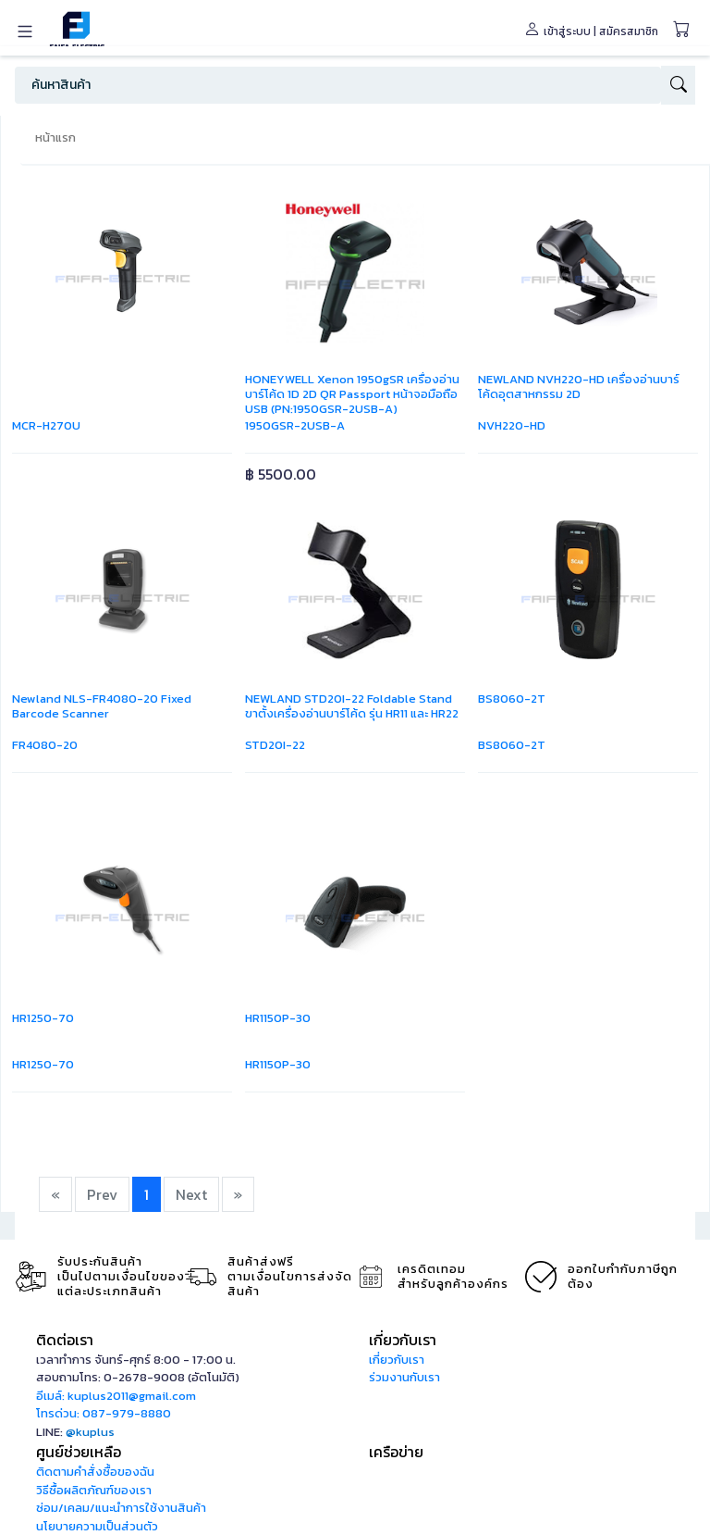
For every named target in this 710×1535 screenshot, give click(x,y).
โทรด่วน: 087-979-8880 (103, 1413)
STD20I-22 (275, 745)
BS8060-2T (511, 698)
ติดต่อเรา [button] (64, 1340)
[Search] (338, 85)
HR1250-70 (43, 1018)
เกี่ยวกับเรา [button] (402, 1340)
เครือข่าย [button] (396, 1452)
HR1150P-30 (278, 1018)
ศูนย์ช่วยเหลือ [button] (78, 1452)
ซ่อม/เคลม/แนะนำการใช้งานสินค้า (121, 1507)
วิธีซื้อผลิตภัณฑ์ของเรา (94, 1490)
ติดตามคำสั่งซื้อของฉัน (95, 1471)
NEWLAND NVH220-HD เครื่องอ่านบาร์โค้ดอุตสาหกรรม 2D (578, 386)
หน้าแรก (55, 137)
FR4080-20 (45, 745)
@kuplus (90, 1432)
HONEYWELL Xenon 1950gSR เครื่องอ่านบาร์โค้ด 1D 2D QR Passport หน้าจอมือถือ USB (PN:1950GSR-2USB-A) (352, 394)
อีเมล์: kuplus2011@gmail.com (116, 1395)
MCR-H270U (46, 425)
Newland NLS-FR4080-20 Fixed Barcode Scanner (101, 706)
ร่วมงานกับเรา (404, 1377)
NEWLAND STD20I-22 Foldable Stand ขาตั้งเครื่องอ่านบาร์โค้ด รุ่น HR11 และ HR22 (352, 706)
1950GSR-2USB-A (295, 425)
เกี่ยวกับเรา (396, 1359)
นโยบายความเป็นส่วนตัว (97, 1526)
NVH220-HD (511, 425)
